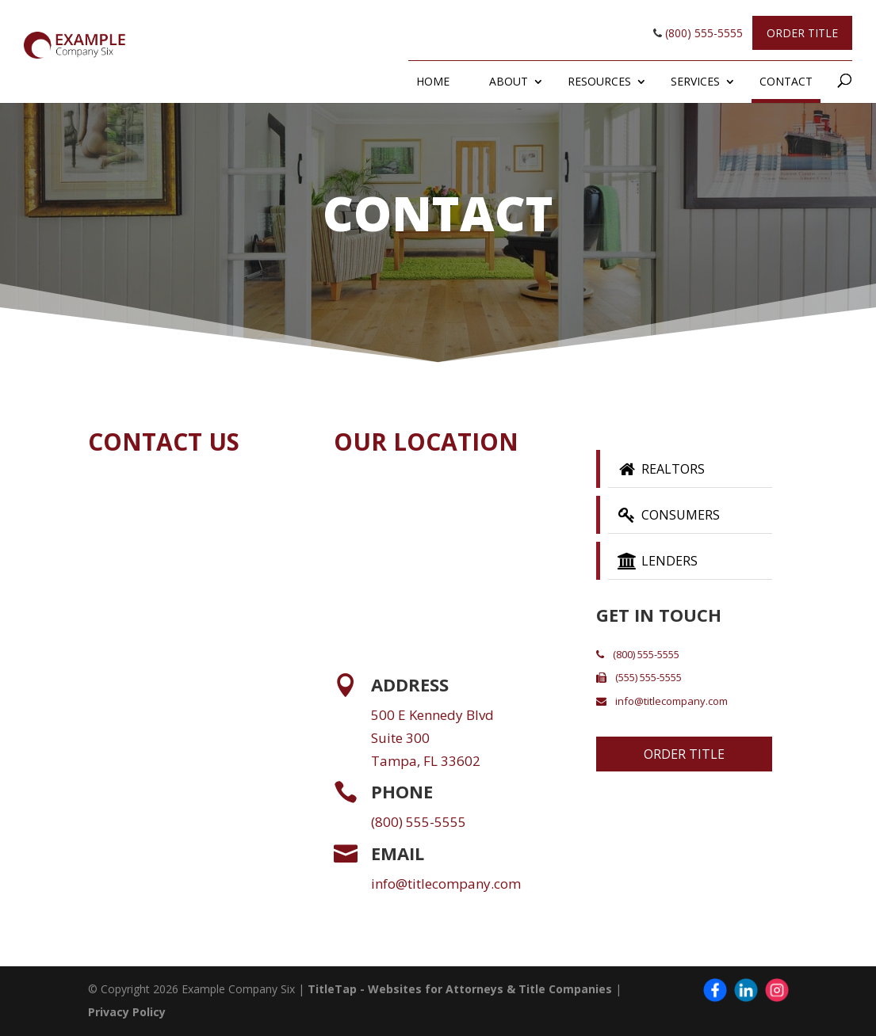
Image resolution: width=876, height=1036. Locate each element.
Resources (599, 81)
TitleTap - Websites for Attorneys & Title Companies (460, 988)
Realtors (660, 469)
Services (695, 81)
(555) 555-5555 (639, 677)
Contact (786, 81)
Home (432, 81)
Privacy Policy (127, 1011)
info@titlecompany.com (446, 883)
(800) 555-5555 (698, 32)
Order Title (802, 32)
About (508, 81)
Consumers (667, 515)
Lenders (656, 560)
